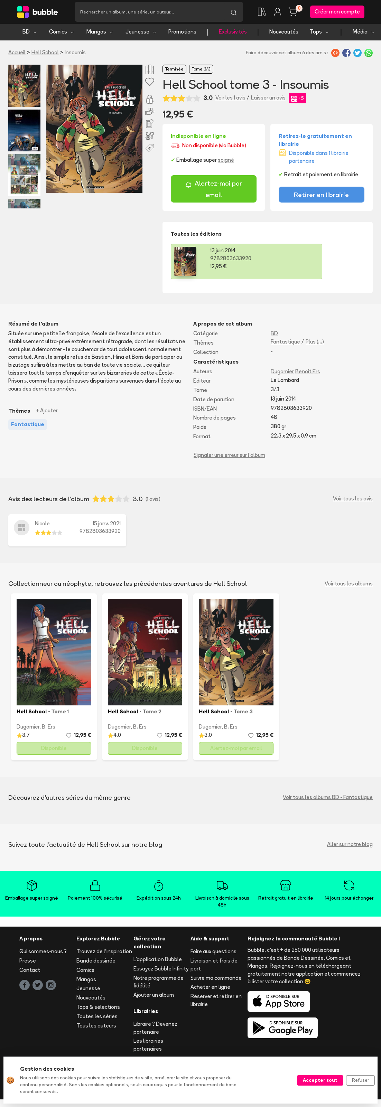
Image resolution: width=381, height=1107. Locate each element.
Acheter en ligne (210, 989)
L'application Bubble (157, 961)
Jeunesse (141, 33)
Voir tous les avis (353, 500)
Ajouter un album (153, 997)
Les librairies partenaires (148, 1047)
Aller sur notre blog (350, 846)
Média (364, 33)
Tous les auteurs (96, 1027)
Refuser (360, 1080)
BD (29, 33)
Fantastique (285, 343)
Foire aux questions (213, 953)
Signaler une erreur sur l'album (229, 456)
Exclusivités (233, 33)
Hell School (45, 54)
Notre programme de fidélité (158, 983)
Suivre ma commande (216, 979)
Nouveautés (283, 33)
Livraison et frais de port (214, 966)
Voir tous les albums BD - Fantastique (328, 799)
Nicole (42, 525)
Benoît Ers (307, 373)
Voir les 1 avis (230, 99)
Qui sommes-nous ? (43, 953)
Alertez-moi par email (213, 191)
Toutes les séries (97, 1018)
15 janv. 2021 (107, 525)
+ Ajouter (47, 412)
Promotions (182, 33)
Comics (62, 33)
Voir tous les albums (349, 585)
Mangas (100, 33)
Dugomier (282, 373)
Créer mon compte (337, 12)
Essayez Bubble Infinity (160, 970)
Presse (27, 962)
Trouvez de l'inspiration (104, 953)
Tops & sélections (98, 1009)
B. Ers (48, 728)
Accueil (17, 54)
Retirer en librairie (321, 197)
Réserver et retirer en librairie (216, 1002)
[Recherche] (149, 13)
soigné (226, 162)
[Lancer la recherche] (233, 13)
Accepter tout (320, 1080)
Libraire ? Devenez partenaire (155, 1029)
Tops (319, 33)
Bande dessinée (95, 962)
